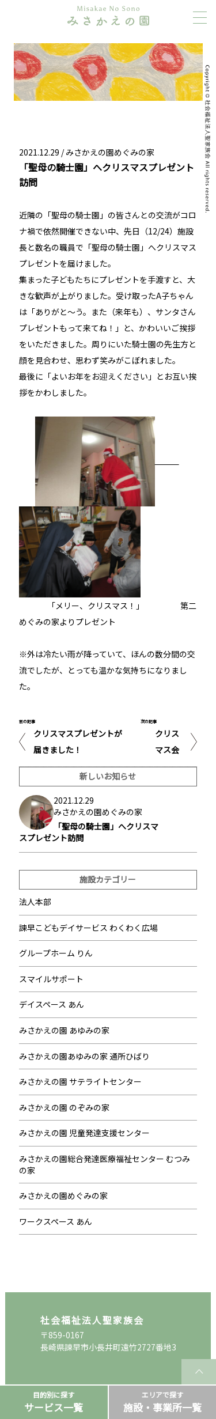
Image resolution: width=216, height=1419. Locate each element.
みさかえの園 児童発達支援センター (84, 1132)
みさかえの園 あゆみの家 (64, 1030)
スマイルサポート (51, 979)
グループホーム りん (56, 953)
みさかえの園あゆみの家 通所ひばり (84, 1056)
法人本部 (35, 901)
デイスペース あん (51, 1004)
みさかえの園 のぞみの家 (64, 1107)
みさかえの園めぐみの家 (110, 152)
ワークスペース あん (55, 1221)
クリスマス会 (167, 741)
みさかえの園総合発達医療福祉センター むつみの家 (104, 1164)
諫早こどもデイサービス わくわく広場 (88, 927)
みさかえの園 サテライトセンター (80, 1081)
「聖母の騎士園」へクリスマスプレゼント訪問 (88, 831)
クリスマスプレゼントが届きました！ (77, 741)
